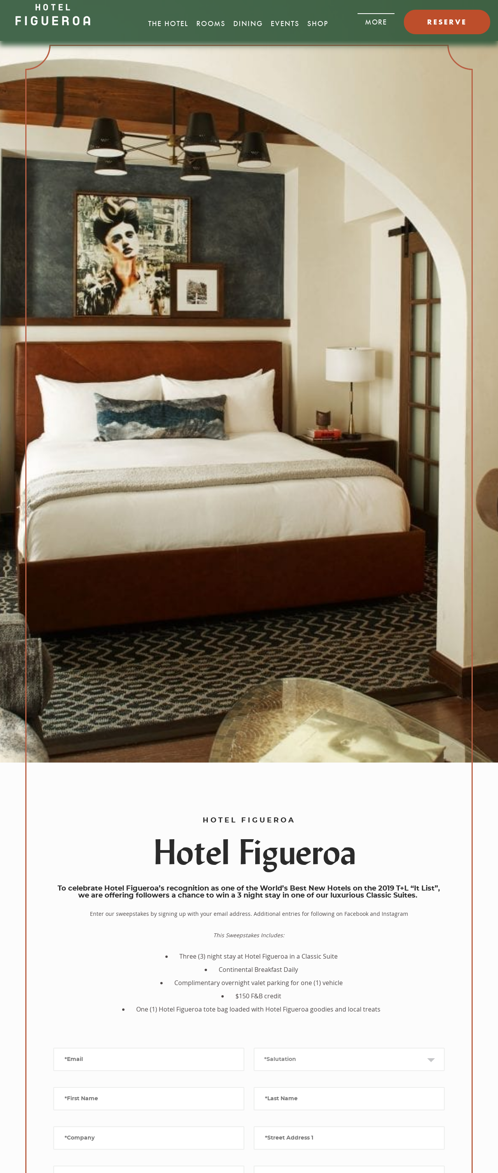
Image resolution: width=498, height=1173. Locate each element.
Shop (317, 23)
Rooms (211, 23)
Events (285, 23)
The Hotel (168, 23)
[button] (376, 19)
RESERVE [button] (447, 22)
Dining (248, 23)
